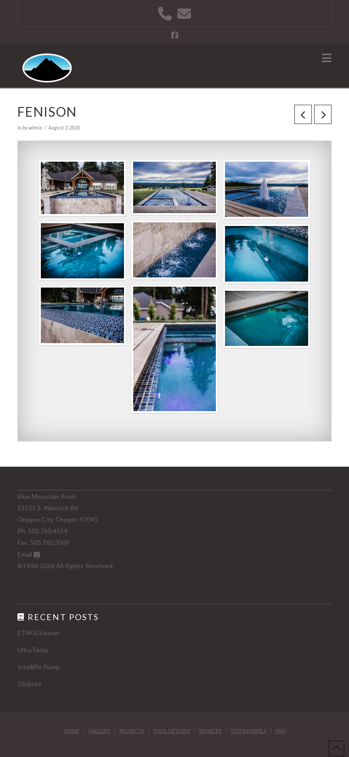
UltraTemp (32, 650)
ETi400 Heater (38, 633)
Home (71, 731)
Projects (131, 731)
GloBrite (29, 684)
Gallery (99, 731)
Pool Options (171, 731)
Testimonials (248, 731)
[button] (327, 57)
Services (210, 731)
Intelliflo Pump (38, 667)
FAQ (280, 731)
